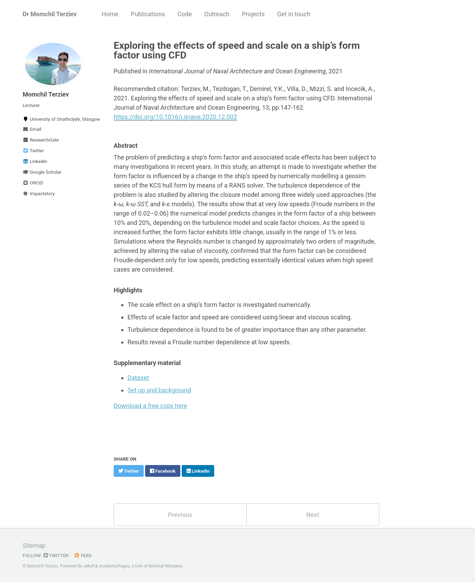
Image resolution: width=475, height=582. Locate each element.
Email (32, 129)
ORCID (33, 182)
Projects (253, 14)
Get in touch (293, 14)
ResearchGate (41, 140)
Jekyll (88, 566)
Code (185, 14)
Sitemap (34, 545)
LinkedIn (35, 161)
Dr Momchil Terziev (50, 14)
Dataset (138, 377)
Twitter (33, 150)
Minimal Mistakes (165, 566)
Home (110, 14)
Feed (83, 555)
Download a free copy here (150, 405)
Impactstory (39, 193)
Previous (180, 514)
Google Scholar (42, 172)
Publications (148, 14)
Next (312, 514)
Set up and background (159, 390)
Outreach (216, 14)
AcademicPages (114, 566)
